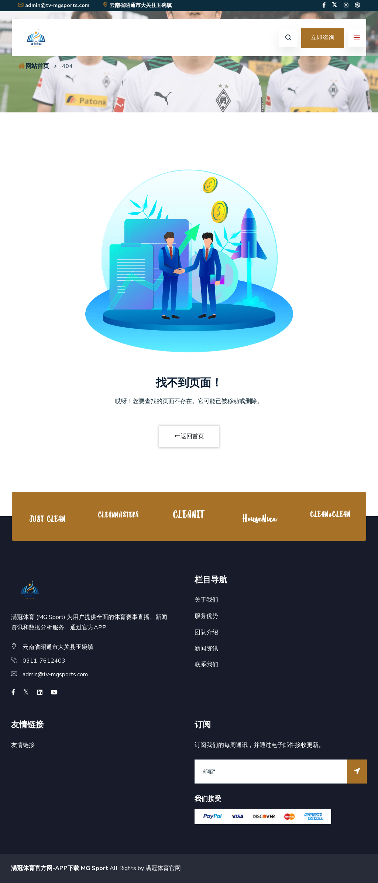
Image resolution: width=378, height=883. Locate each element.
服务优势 (206, 616)
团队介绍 (206, 632)
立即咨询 (322, 38)
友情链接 (23, 745)
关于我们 (206, 600)
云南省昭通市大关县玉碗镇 (137, 5)
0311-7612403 (44, 661)
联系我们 (206, 664)
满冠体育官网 (163, 868)
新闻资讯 (206, 649)
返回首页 (189, 436)
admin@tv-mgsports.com (53, 5)
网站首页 (33, 66)
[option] (47, 518)
